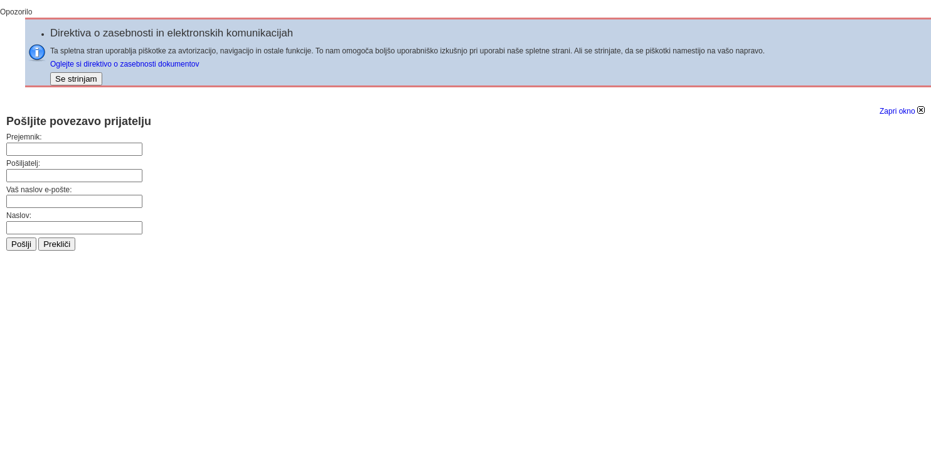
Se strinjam (76, 79)
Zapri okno (902, 111)
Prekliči (56, 244)
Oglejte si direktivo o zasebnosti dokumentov (124, 64)
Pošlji (21, 244)
